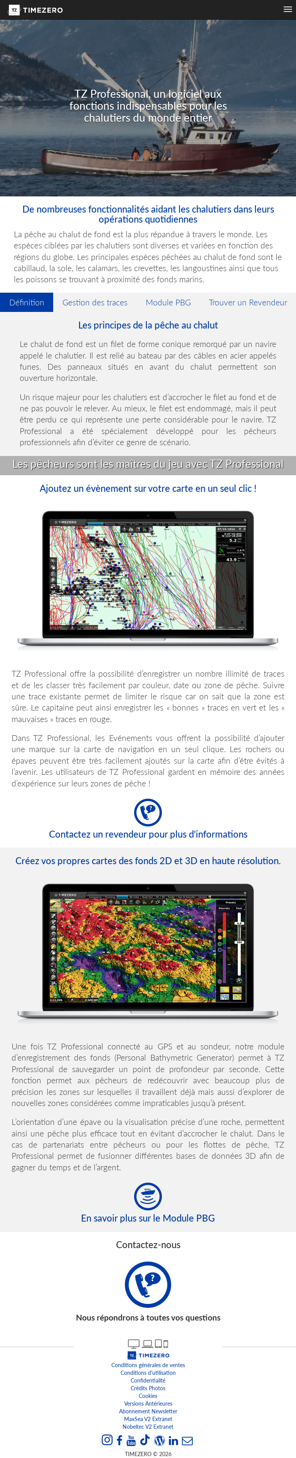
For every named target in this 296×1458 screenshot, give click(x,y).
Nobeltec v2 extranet (148, 1426)
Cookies (148, 1396)
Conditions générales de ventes (148, 1365)
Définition (26, 302)
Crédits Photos (148, 1388)
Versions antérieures (148, 1403)
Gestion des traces (95, 302)
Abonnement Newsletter (148, 1411)
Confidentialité (148, 1380)
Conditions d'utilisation (148, 1372)
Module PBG (168, 302)
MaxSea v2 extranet (148, 1419)
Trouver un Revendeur (248, 302)
